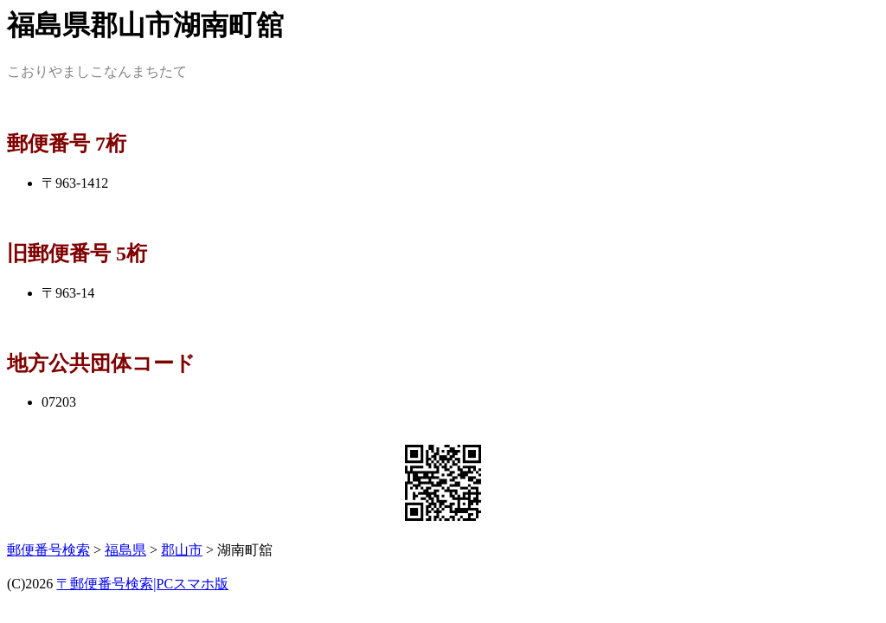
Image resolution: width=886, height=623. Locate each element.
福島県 (125, 550)
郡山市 (181, 550)
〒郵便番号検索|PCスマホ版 (142, 583)
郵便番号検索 (48, 550)
